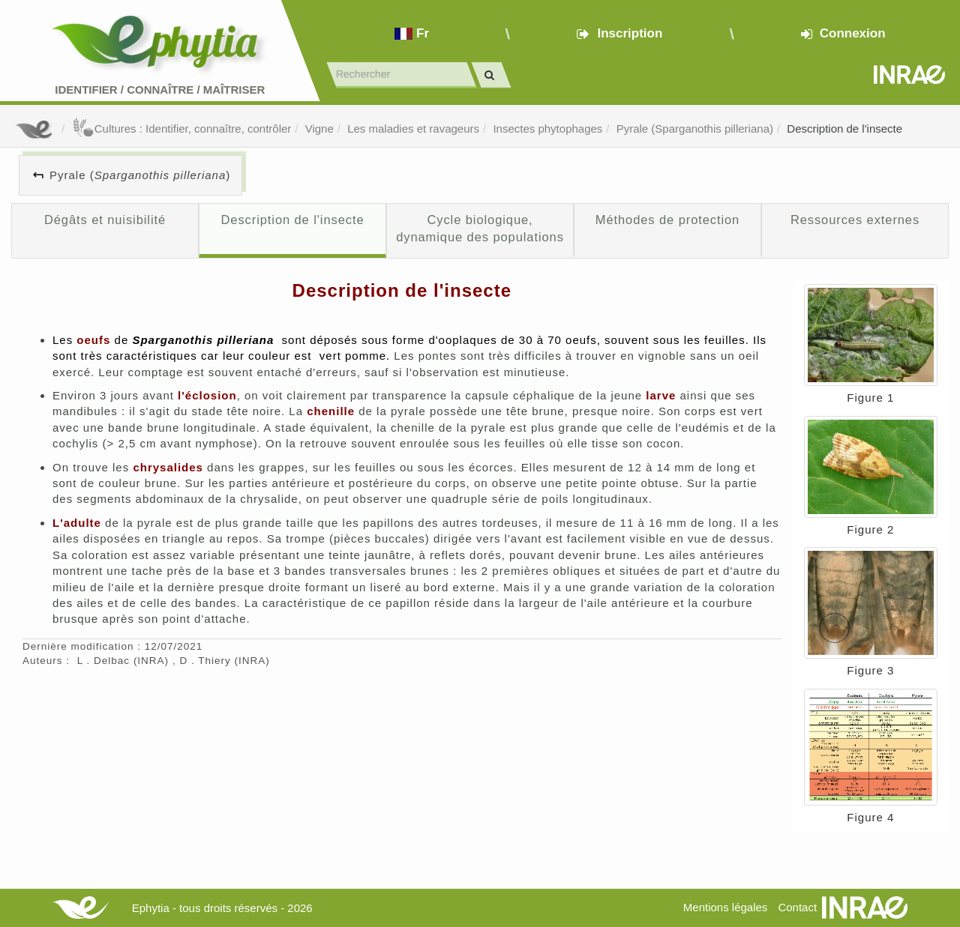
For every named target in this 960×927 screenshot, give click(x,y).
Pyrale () (140, 175)
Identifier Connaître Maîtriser (160, 89)
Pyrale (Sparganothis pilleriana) (694, 128)
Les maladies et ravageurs (413, 128)
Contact (797, 907)
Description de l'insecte (844, 128)
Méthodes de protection (668, 219)
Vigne (319, 128)
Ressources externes (855, 219)
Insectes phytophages (547, 128)
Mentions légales (725, 907)
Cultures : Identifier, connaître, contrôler (182, 128)
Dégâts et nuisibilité (105, 219)
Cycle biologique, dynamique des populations (480, 228)
